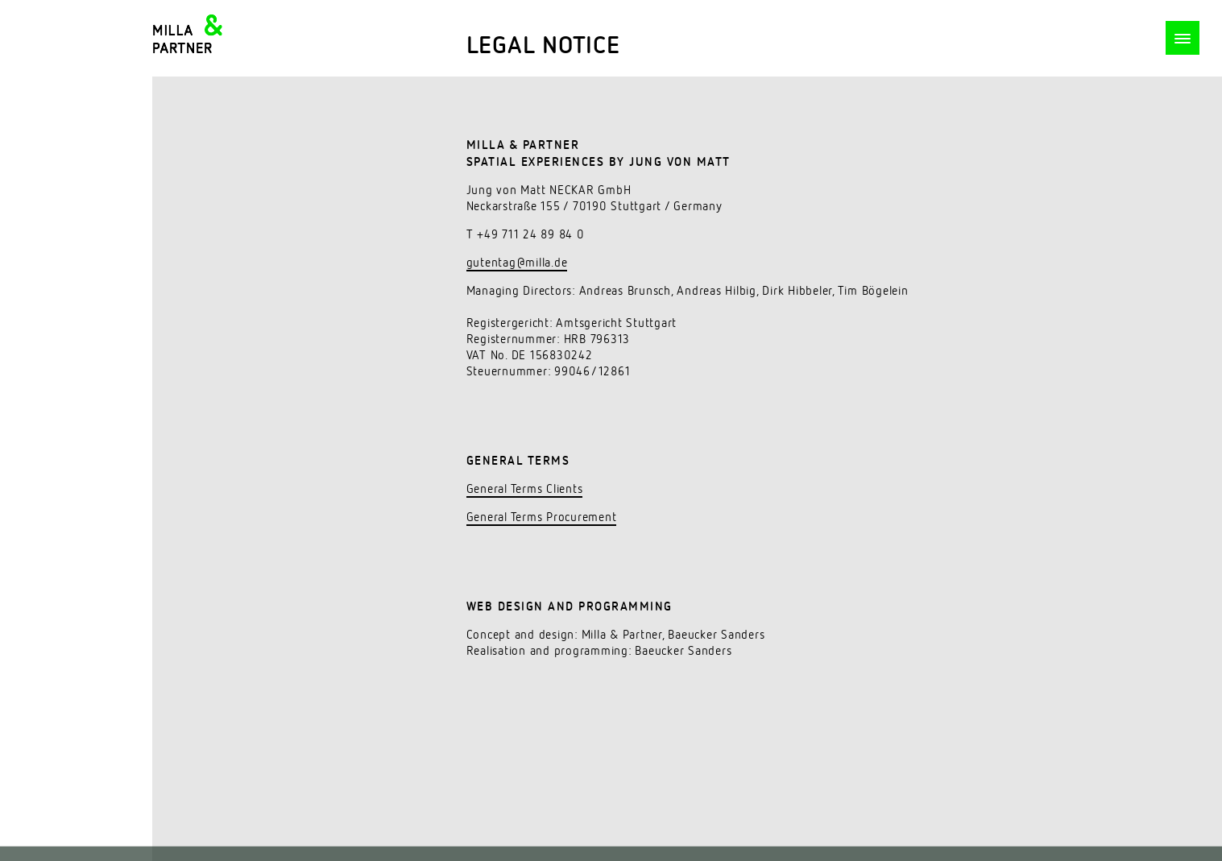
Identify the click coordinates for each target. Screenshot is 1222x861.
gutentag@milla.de (517, 263)
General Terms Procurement (541, 517)
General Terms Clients (524, 489)
